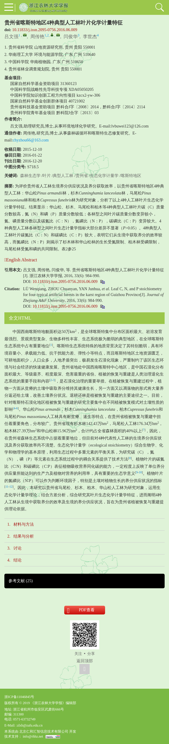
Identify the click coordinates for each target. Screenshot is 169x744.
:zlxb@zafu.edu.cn (29, 725)
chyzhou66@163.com (31, 140)
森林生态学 (30, 175)
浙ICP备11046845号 (19, 697)
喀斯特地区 (131, 175)
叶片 (47, 175)
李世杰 (90, 36)
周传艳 (37, 36)
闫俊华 (71, 36)
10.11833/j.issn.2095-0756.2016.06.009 (44, 30)
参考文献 (20, 581)
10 (140, 472)
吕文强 (11, 36)
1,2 (46, 35)
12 (11, 486)
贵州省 (82, 175)
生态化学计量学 (104, 175)
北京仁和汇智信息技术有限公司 (43, 731)
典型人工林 (63, 175)
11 (7, 486)
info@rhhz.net (33, 736)
